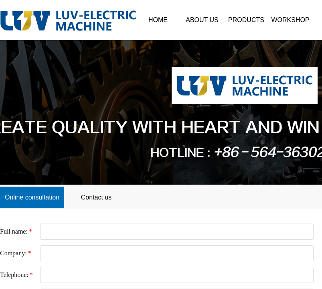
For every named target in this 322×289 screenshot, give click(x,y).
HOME (158, 19)
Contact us (96, 197)
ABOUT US (202, 19)
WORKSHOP (290, 19)
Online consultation (32, 197)
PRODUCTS (246, 19)
